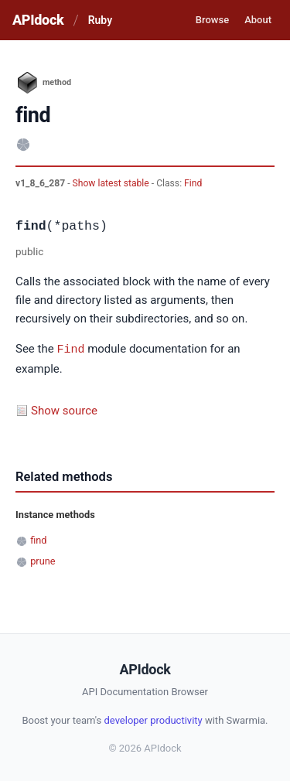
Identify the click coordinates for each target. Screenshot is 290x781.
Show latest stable (112, 183)
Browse (212, 20)
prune (42, 560)
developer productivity (153, 719)
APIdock (37, 20)
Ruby (100, 20)
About (257, 20)
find (38, 539)
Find (193, 183)
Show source (64, 410)
